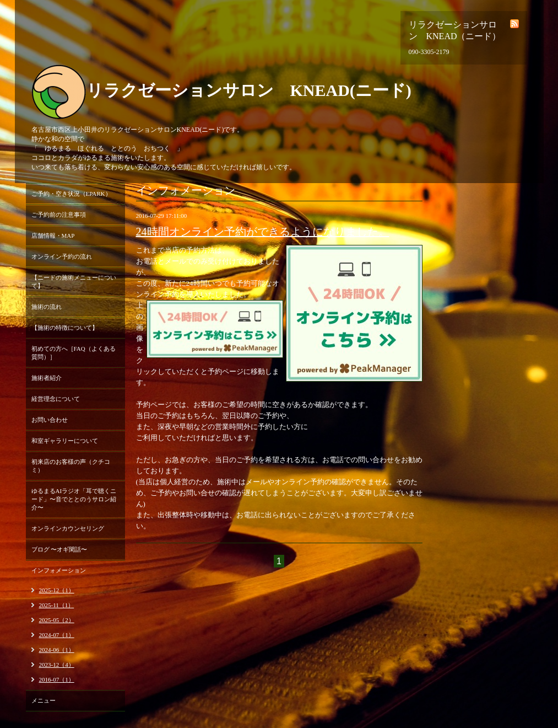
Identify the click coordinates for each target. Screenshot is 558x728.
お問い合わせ (49, 419)
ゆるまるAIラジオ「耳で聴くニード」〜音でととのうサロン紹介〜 (74, 499)
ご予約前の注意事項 (58, 214)
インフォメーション (58, 570)
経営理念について (55, 398)
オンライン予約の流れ (61, 256)
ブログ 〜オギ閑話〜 (59, 549)
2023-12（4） (56, 664)
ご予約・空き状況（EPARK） (71, 193)
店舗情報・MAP (53, 235)
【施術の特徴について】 (64, 327)
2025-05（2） (56, 620)
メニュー (43, 700)
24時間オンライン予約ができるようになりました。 (262, 232)
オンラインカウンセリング (67, 528)
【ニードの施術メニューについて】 (73, 281)
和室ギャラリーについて (64, 440)
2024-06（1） (56, 649)
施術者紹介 (46, 377)
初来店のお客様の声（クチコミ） (70, 465)
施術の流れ (46, 306)
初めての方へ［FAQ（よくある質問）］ (73, 352)
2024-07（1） (56, 634)
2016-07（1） (56, 679)
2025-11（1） (56, 605)
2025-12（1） (56, 590)
